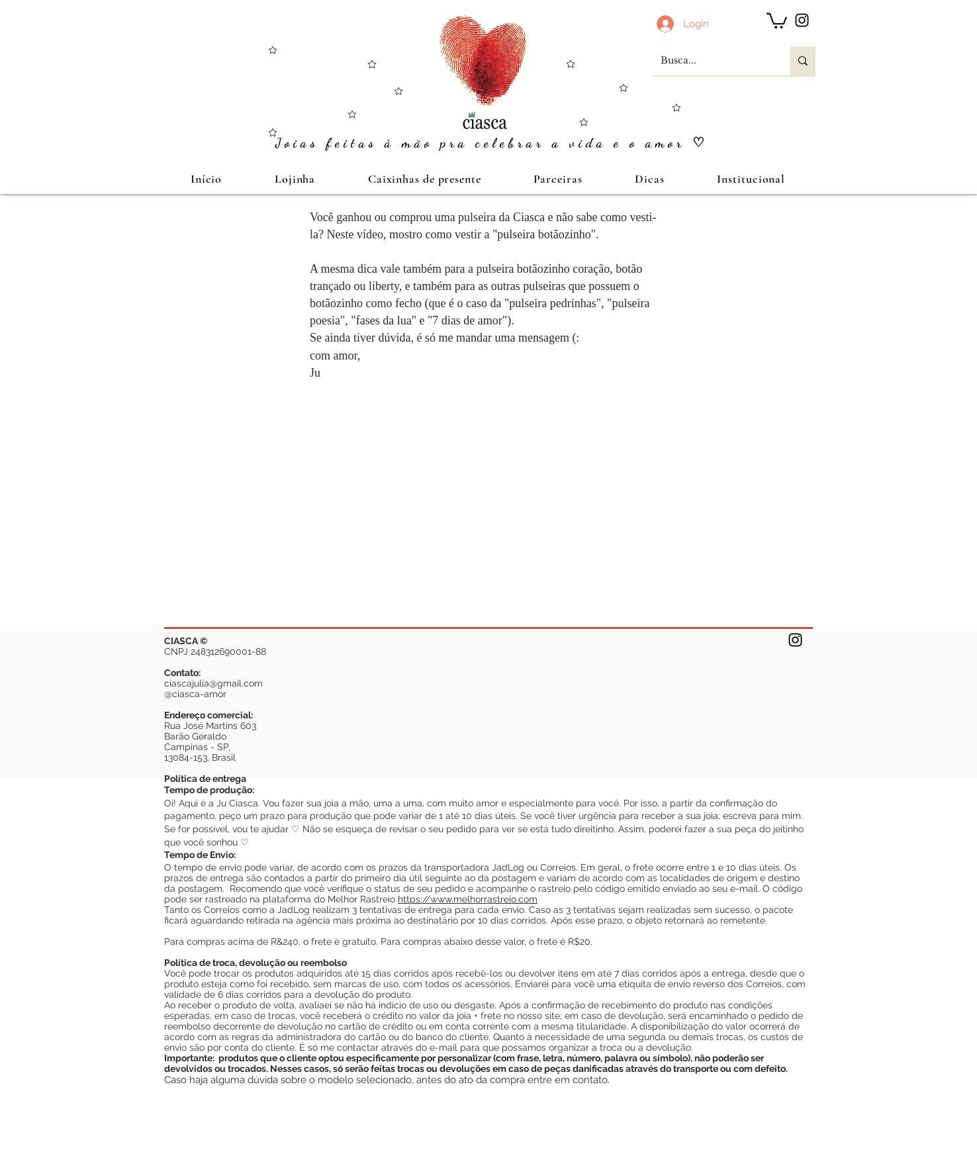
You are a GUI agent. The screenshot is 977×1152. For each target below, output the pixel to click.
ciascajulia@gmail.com (213, 683)
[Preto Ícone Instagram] (802, 20)
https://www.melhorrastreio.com (467, 899)
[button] (777, 19)
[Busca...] (712, 60)
